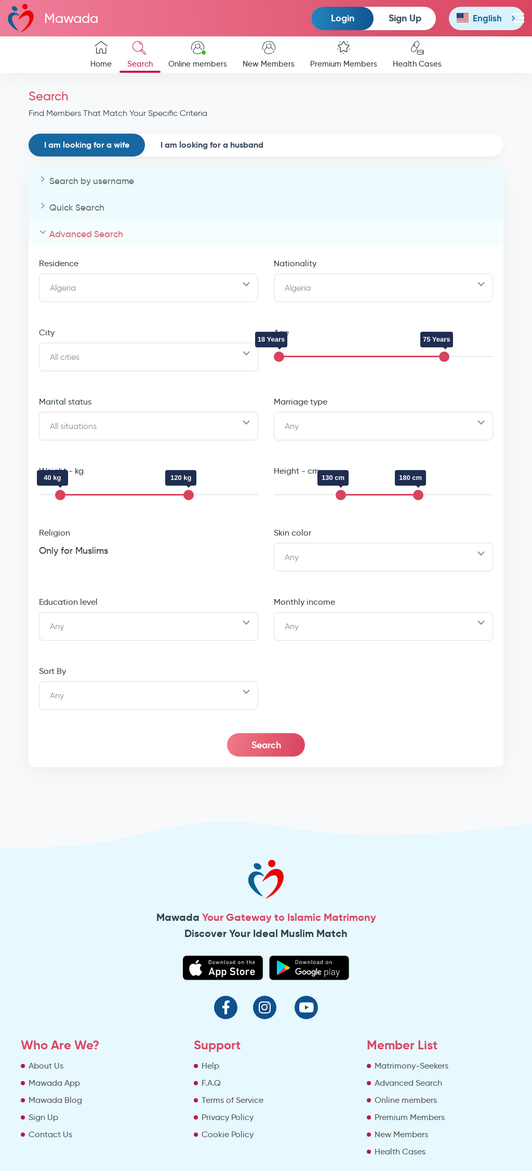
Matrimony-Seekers (411, 1066)
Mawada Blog (55, 1100)
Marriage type (300, 402)
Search (140, 55)
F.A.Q (211, 1083)
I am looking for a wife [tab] (86, 144)
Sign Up (405, 18)
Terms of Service (232, 1100)
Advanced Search (86, 234)
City (47, 332)
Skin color (292, 533)
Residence (58, 263)
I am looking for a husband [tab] (212, 144)
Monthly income (304, 602)
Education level (68, 602)
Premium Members (343, 55)
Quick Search (76, 207)
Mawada (53, 18)
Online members (197, 55)
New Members (269, 55)
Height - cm (297, 471)
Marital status (65, 402)
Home (101, 55)
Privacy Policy (228, 1117)
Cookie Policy (228, 1134)
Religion (54, 533)
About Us (46, 1066)
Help (210, 1066)
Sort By (52, 671)
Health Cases (417, 55)
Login (342, 18)
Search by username (91, 181)
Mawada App (54, 1083)
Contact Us (50, 1134)
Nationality (295, 263)
